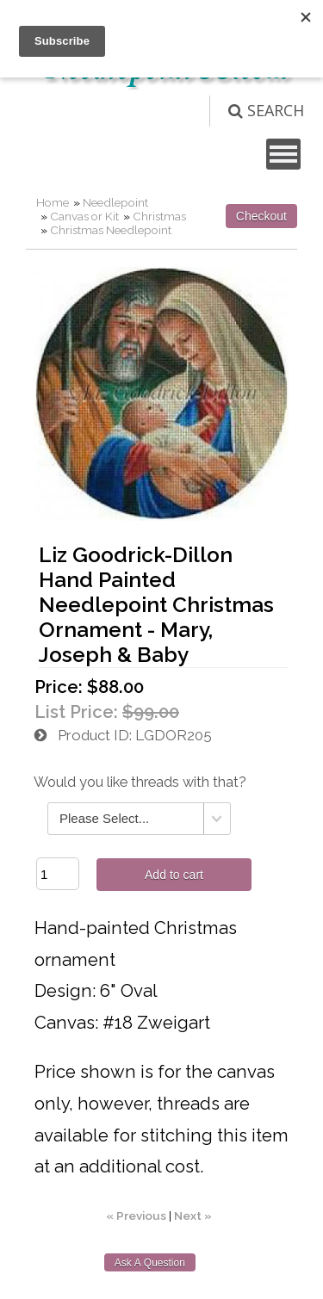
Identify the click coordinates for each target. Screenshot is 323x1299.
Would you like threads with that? (140, 782)
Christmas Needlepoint (110, 230)
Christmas (159, 216)
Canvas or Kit (84, 216)
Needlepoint (115, 202)
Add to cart (174, 875)
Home (52, 202)
